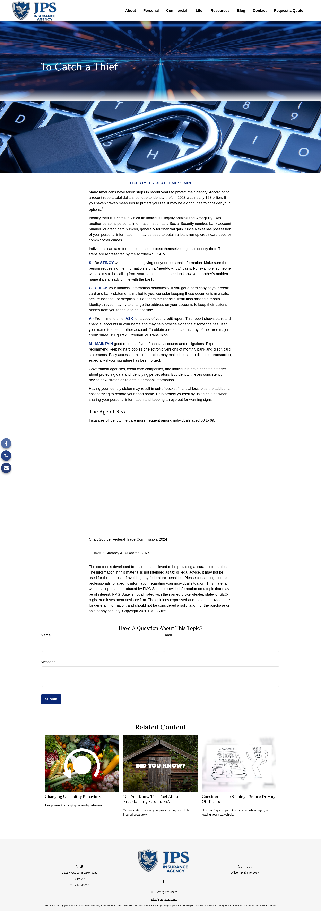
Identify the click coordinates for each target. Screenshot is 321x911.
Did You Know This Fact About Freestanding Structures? (151, 799)
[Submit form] (51, 699)
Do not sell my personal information (257, 896)
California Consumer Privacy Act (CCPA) (147, 896)
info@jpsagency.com (164, 890)
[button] (131, 11)
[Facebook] (6, 443)
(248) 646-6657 (246, 872)
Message (48, 662)
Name (46, 635)
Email (167, 635)
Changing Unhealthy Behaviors (73, 796)
